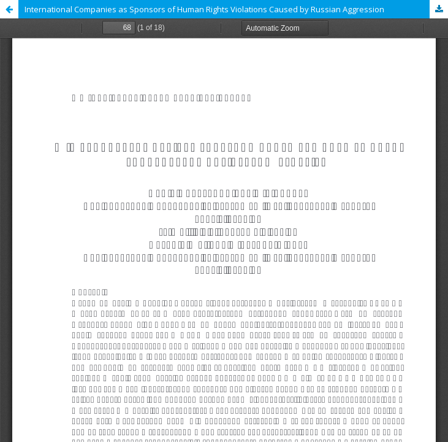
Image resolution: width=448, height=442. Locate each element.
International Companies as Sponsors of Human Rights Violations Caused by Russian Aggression (204, 9)
